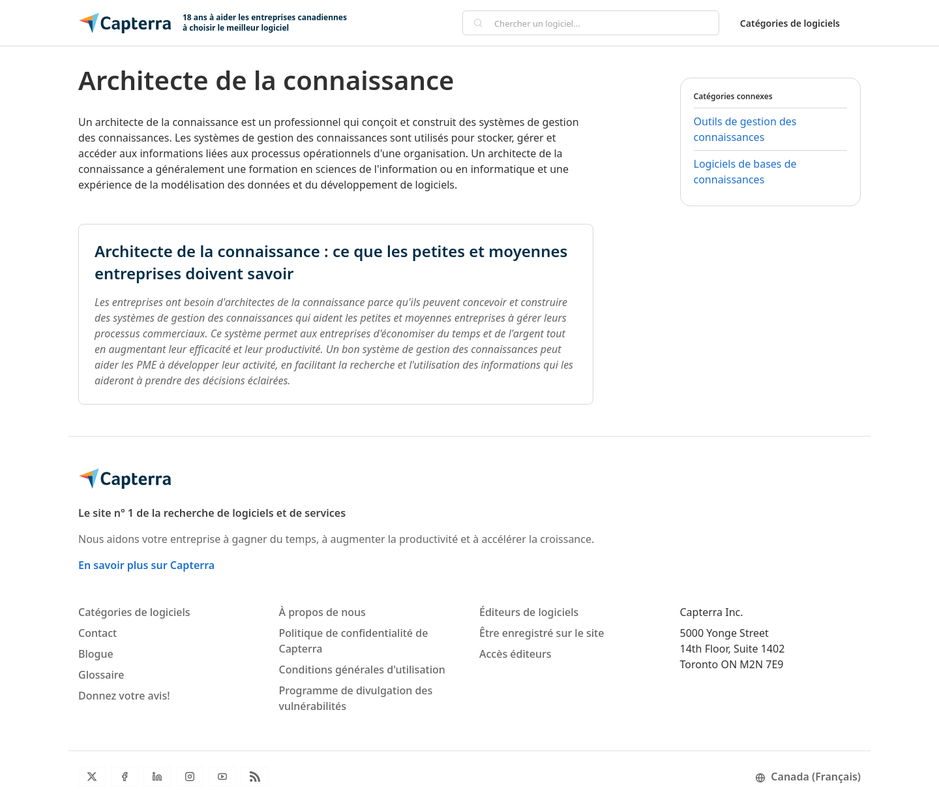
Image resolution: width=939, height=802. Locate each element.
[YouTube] (222, 776)
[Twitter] (92, 776)
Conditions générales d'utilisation (362, 669)
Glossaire (101, 675)
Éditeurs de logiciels (528, 612)
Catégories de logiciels (790, 23)
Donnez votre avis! (124, 695)
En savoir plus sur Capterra (146, 565)
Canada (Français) (808, 776)
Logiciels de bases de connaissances (745, 172)
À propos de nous (322, 612)
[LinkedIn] (157, 776)
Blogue (95, 654)
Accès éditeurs (515, 654)
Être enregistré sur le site (541, 633)
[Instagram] (189, 776)
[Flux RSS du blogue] (255, 776)
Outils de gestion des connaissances (745, 129)
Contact (97, 633)
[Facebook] (124, 776)
